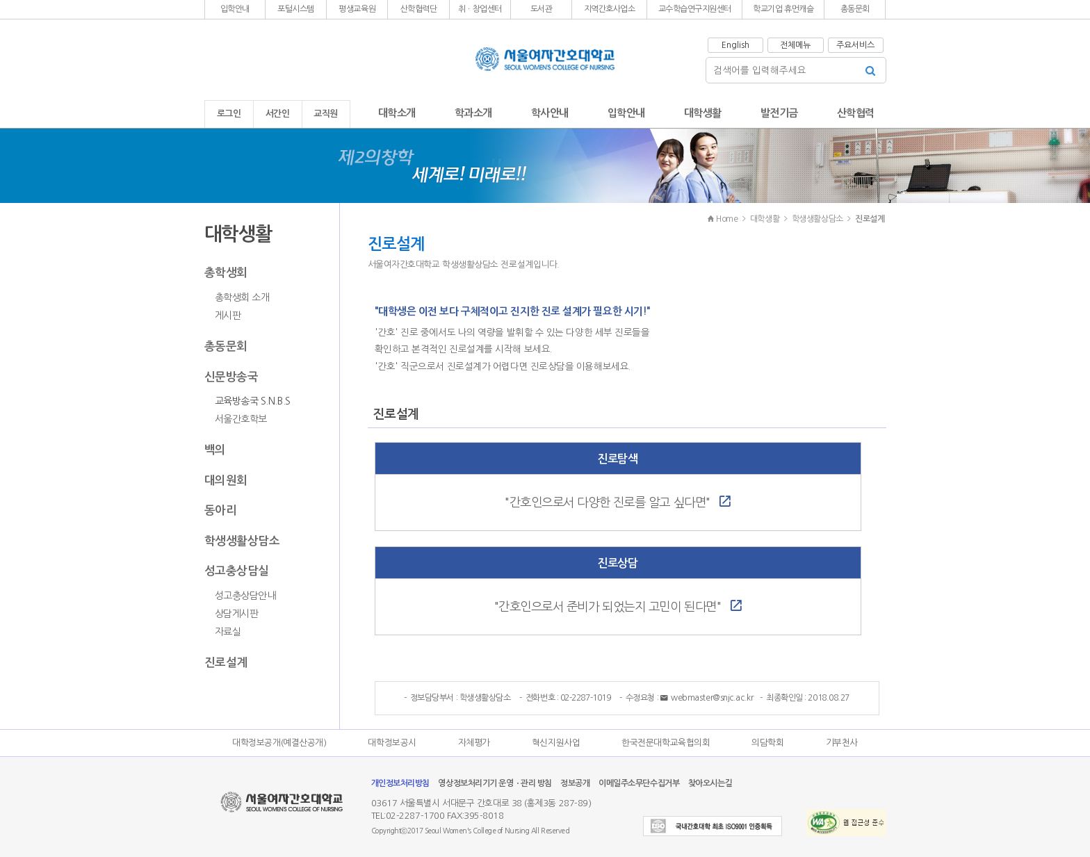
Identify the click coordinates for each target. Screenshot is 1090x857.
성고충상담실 (236, 570)
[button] (235, 9)
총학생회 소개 (242, 297)
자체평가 (474, 742)
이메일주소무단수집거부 (639, 783)
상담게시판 (237, 614)
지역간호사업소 (609, 9)
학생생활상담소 (242, 540)
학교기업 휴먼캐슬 (783, 9)
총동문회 (855, 9)
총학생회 (225, 272)
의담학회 (767, 742)
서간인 (278, 113)
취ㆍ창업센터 (480, 9)
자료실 (228, 632)
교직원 (326, 113)
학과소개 (473, 113)
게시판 (228, 315)
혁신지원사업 (556, 742)
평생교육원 (357, 9)
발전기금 (779, 113)
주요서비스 (855, 45)
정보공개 (574, 783)
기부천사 (842, 742)
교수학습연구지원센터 (695, 9)
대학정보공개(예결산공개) (279, 742)
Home (723, 219)
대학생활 (703, 113)
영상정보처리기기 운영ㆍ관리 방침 (494, 783)
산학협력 (856, 113)
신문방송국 (231, 376)
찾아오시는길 (710, 783)
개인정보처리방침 (400, 783)
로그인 (229, 113)
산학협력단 (418, 9)
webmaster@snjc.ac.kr (707, 698)
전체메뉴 (795, 45)
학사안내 (550, 113)
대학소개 (397, 113)
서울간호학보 (241, 419)
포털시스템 (295, 9)
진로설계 (225, 662)
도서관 (541, 9)
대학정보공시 (392, 742)
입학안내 (235, 9)
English (735, 45)
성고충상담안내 (245, 596)
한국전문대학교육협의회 (665, 742)
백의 (215, 449)
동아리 (220, 510)
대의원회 (225, 480)
